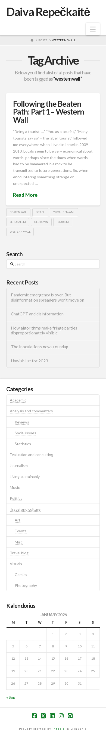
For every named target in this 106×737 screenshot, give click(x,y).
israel (40, 212)
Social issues (25, 433)
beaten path (18, 212)
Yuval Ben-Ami (63, 212)
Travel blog (19, 553)
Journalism (19, 465)
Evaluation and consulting (31, 454)
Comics (21, 574)
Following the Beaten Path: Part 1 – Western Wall (48, 111)
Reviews (22, 422)
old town (41, 221)
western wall (20, 231)
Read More (25, 195)
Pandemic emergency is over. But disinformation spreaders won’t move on (47, 297)
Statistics (23, 443)
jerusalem (18, 221)
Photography (26, 585)
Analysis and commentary (31, 411)
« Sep (10, 697)
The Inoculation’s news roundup (39, 346)
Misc (19, 542)
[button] (93, 29)
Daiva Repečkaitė (48, 11)
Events (21, 531)
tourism (63, 221)
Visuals (16, 563)
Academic (18, 400)
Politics (16, 498)
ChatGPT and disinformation (37, 313)
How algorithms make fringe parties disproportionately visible (44, 330)
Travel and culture (25, 509)
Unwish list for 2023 (29, 360)
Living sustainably (25, 476)
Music (15, 487)
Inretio (58, 728)
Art (17, 520)
